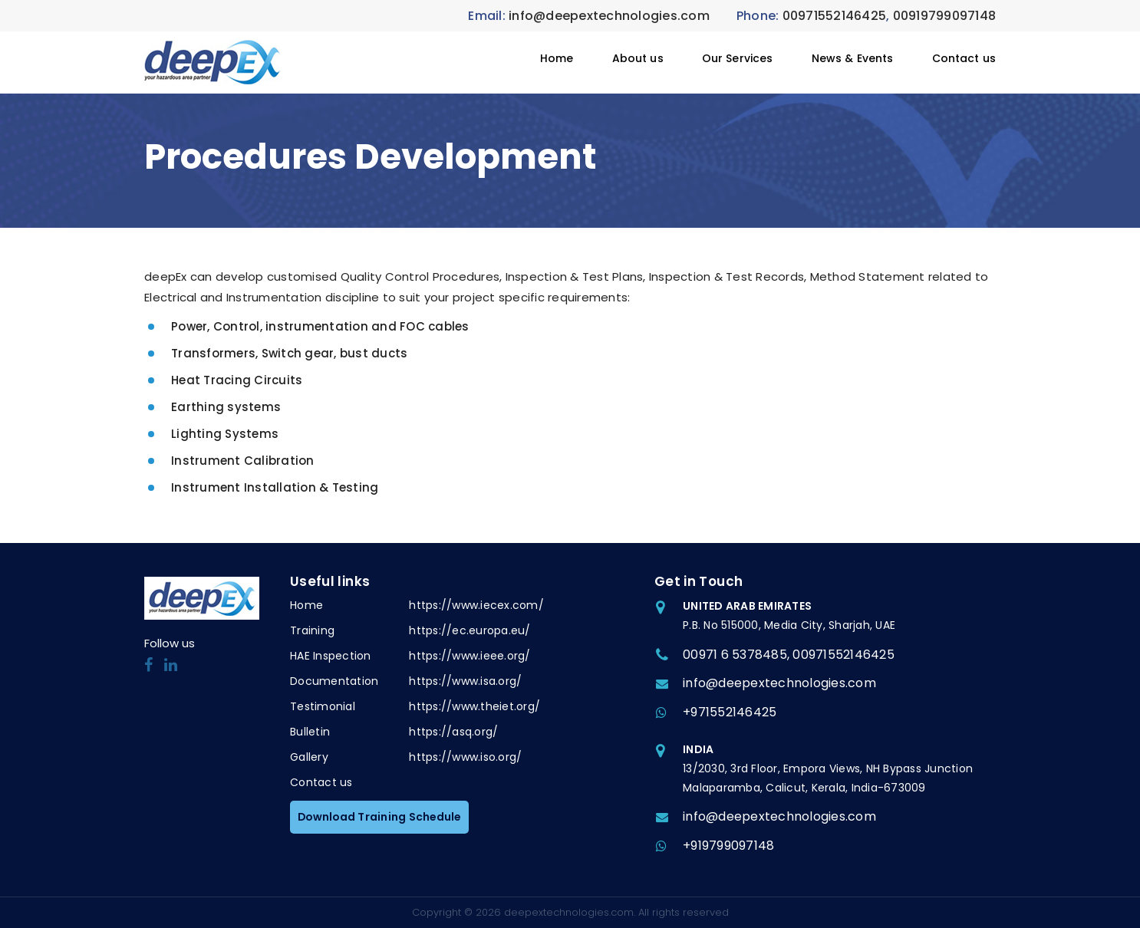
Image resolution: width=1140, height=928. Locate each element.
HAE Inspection (330, 655)
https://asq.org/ (453, 731)
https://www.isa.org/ (465, 681)
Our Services (737, 58)
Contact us (964, 58)
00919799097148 (945, 16)
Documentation (334, 681)
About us (638, 58)
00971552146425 (835, 16)
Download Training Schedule (381, 816)
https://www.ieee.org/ (469, 655)
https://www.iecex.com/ (476, 605)
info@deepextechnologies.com (609, 16)
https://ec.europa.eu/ (469, 630)
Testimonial (322, 706)
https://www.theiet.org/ (474, 706)
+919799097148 (728, 845)
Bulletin (310, 731)
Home (557, 58)
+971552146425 (729, 712)
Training (312, 630)
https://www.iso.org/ (465, 757)
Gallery (309, 757)
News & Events (853, 58)
